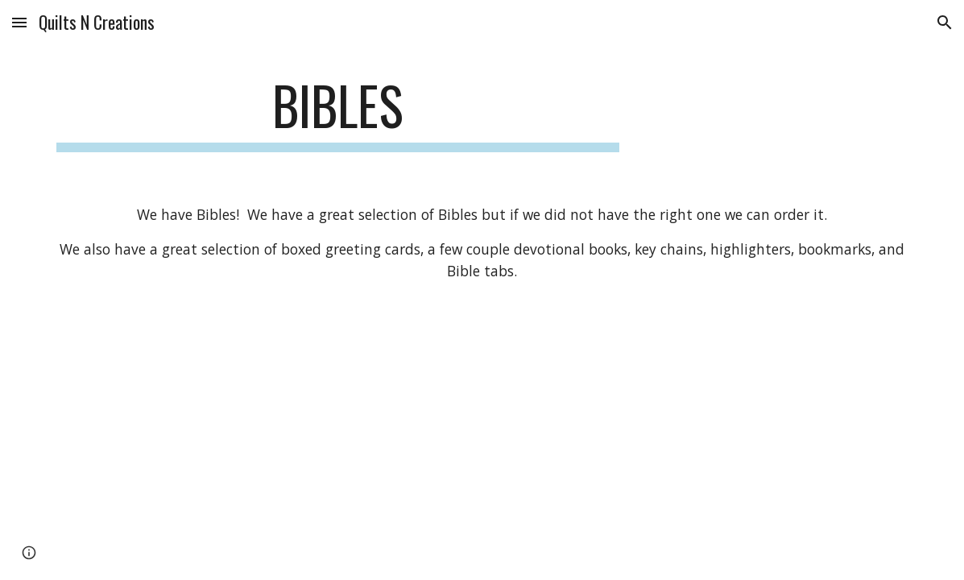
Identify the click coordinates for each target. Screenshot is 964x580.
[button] (19, 22)
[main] (338, 113)
